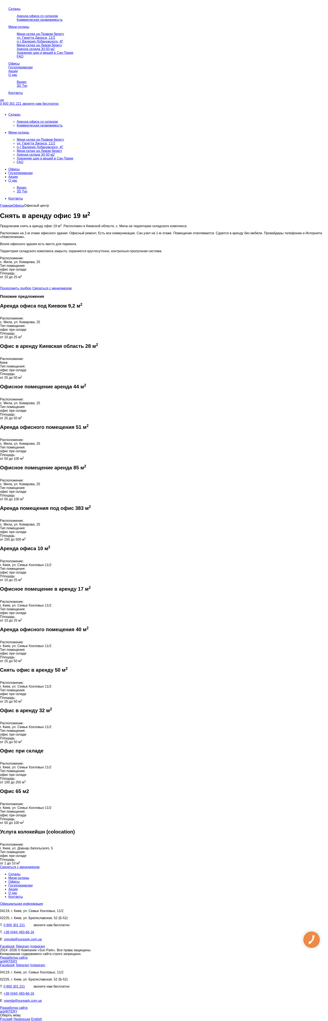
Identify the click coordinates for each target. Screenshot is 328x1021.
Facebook (7, 946)
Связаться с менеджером (52, 288)
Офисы (14, 63)
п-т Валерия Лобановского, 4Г (40, 41)
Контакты (15, 93)
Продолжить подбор (15, 288)
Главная (6, 205)
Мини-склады (18, 27)
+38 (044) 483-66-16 (19, 932)
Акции (13, 71)
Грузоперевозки (20, 67)
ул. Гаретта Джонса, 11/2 (36, 37)
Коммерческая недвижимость (40, 20)
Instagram (37, 946)
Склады (14, 9)
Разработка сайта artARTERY (14, 959)
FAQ (20, 56)
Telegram (22, 946)
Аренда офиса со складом (37, 16)
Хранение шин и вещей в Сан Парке (45, 52)
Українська (21, 1019)
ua (2, 100)
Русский (6, 1019)
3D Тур (22, 85)
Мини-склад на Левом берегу (39, 45)
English (36, 1019)
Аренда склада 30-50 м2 (36, 49)
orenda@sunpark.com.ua (23, 939)
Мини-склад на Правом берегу (40, 34)
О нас (12, 75)
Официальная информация (21, 904)
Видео (22, 82)
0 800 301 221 (29, 103)
